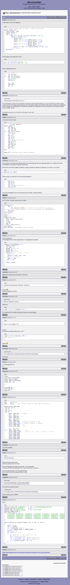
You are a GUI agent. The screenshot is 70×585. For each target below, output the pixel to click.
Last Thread (56, 563)
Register (38, 6)
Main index (21, 579)
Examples (40, 579)
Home (30, 6)
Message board (46, 579)
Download (27, 579)
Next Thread (63, 563)
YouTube (46, 581)
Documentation (33, 579)
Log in (43, 8)
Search (33, 6)
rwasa (38, 583)
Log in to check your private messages (32, 8)
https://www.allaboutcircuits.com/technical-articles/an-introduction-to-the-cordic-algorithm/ (26, 552)
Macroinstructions (15, 12)
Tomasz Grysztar (33, 581)
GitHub (42, 581)
